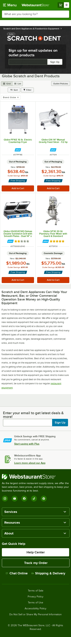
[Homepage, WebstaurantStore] (35, 5)
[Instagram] (5, 499)
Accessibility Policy (35, 608)
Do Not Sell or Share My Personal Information (35, 614)
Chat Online (17, 573)
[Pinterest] (44, 499)
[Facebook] (24, 499)
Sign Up (54, 61)
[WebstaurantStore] (35, 477)
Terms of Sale (35, 590)
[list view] (17, 83)
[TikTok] (34, 499)
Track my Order (35, 563)
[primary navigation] (10, 5)
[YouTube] (15, 499)
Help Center (36, 552)
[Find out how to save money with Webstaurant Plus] (18, 149)
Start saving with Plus (26, 443)
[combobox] (35, 14)
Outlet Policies (60, 83)
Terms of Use (35, 602)
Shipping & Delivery (48, 573)
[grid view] (6, 83)
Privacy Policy (35, 596)
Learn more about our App (29, 462)
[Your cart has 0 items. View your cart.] (63, 5)
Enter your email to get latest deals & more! (33, 414)
